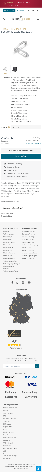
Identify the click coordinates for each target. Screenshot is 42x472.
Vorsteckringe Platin (28, 258)
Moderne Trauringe (28, 242)
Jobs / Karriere (8, 413)
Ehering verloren (8, 432)
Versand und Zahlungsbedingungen (10, 454)
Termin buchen (9, 10)
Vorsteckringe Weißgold (29, 253)
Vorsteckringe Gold (28, 250)
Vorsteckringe (7, 237)
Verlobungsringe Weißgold (11, 264)
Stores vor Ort (7, 421)
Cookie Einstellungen (10, 408)
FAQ (4, 416)
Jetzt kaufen (20, 156)
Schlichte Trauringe (28, 239)
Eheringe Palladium (9, 253)
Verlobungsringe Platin (10, 271)
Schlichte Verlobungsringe (30, 245)
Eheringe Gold (7, 239)
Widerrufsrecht (8, 443)
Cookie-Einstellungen (10, 448)
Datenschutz (7, 446)
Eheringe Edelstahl (9, 258)
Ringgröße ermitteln (9, 437)
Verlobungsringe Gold (10, 261)
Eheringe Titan (8, 256)
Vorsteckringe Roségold (29, 256)
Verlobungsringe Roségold (8, 267)
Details (7, 77)
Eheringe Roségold (9, 245)
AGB (4, 451)
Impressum (7, 458)
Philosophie (7, 424)
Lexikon (5, 429)
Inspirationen (7, 427)
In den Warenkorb (33, 143)
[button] (38, 468)
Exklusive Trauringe (28, 237)
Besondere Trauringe (28, 234)
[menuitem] (11, 231)
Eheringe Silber (8, 250)
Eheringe (6, 231)
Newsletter (6, 440)
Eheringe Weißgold (9, 242)
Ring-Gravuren (8, 435)
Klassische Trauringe (28, 231)
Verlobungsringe (8, 234)
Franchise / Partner (9, 418)
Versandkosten (9, 466)
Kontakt (5, 410)
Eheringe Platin (8, 247)
